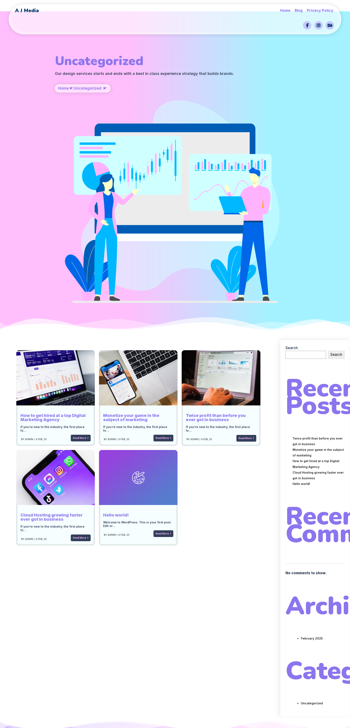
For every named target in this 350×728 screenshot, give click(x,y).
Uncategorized (87, 110)
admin (29, 275)
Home (63, 110)
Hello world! (301, 320)
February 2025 (312, 474)
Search (291, 184)
